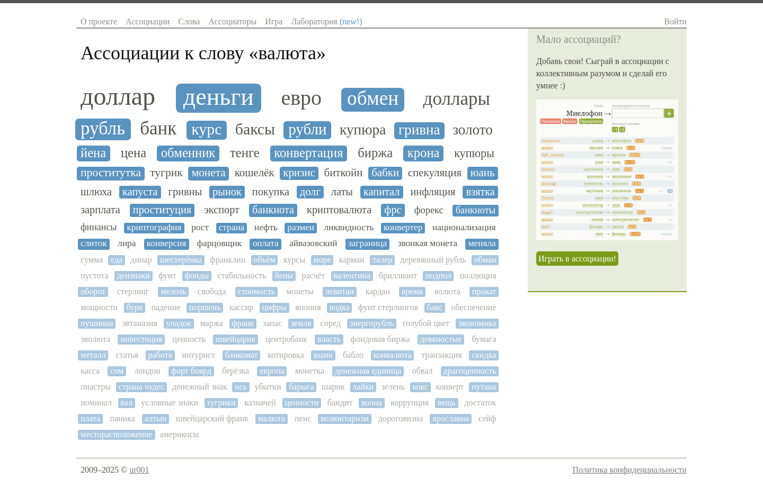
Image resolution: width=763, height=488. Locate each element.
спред (330, 323)
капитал (381, 191)
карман (352, 259)
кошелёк (254, 173)
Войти (675, 21)
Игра (273, 21)
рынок (227, 191)
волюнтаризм (345, 418)
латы (342, 191)
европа (272, 370)
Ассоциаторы (232, 21)
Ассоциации (148, 21)
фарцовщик (219, 243)
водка (340, 307)
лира (127, 243)
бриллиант (398, 275)
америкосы (179, 434)
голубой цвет (426, 323)
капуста (139, 191)
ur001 (139, 469)
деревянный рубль (433, 259)
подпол (438, 275)
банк (158, 129)
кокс (420, 386)
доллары (456, 99)
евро (301, 98)
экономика (477, 323)
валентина (352, 275)
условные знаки (169, 402)
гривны (185, 191)
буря (134, 307)
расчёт (313, 275)
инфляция (433, 191)
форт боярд (191, 370)
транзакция (441, 354)
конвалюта (392, 354)
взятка (480, 191)
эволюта (95, 339)
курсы (294, 259)
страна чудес (142, 386)
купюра (363, 130)
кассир (241, 307)
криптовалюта (339, 209)
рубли (307, 129)
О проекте (99, 21)
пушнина (97, 323)
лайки (363, 386)
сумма (92, 259)
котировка (286, 354)
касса (90, 370)
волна (371, 402)
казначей (260, 402)
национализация (464, 227)
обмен (372, 98)
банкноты (475, 210)
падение (165, 307)
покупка (270, 191)
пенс (303, 418)
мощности (99, 307)
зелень (393, 386)
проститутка (111, 173)
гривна (419, 130)
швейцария (235, 339)
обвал (422, 370)
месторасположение (117, 434)
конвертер (403, 227)
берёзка (235, 370)
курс (206, 129)
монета (209, 173)
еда (116, 259)
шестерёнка (181, 259)
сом (116, 370)
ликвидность (349, 227)
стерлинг (133, 291)
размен (300, 227)
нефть (266, 227)
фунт (167, 275)
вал (126, 402)
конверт (450, 386)
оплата (266, 243)
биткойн (343, 173)
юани (323, 354)
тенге (245, 153)
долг (310, 191)
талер (382, 259)
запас (272, 323)
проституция (162, 209)
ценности (301, 402)
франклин (227, 259)
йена (93, 153)
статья (127, 354)
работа (160, 354)
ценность (189, 339)
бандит (340, 402)
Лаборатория (326, 21)
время (412, 291)
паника (122, 418)
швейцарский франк (212, 418)
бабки (385, 173)
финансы (99, 227)
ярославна (450, 418)
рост (200, 227)
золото (473, 130)
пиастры (96, 386)
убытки (267, 386)
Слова (189, 21)
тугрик (166, 173)
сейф (487, 418)
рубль (103, 129)
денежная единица (368, 370)
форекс (428, 210)
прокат (484, 291)
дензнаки (133, 275)
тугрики (221, 402)
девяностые (441, 339)
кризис (299, 173)
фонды (197, 275)
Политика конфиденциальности (629, 469)
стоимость (255, 291)
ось (241, 386)
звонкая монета (428, 243)
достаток (480, 402)
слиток (94, 243)
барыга (301, 386)
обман (485, 259)
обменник (188, 153)
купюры (474, 153)
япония (308, 307)
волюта (447, 291)
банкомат (241, 354)
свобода (212, 291)
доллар (118, 96)
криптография (154, 227)
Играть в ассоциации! (577, 258)
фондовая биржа (380, 339)
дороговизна (400, 418)
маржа (211, 323)
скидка (484, 354)
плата (91, 418)
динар (141, 259)
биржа (375, 153)
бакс (434, 307)
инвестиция (141, 339)
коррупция (410, 402)
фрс (392, 209)
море (322, 259)
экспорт (221, 209)
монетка (309, 370)
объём (264, 259)
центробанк (286, 339)
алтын (156, 418)
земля (301, 323)
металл (93, 354)
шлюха (96, 191)
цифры (274, 307)
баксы (255, 129)
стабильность (241, 275)
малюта (271, 418)
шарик (333, 386)
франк (243, 323)
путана (484, 386)
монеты (300, 291)
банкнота (273, 209)
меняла (482, 243)
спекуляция (435, 173)
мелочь (173, 291)
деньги (218, 97)
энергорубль (372, 323)
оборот (93, 291)
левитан (339, 291)
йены (283, 275)
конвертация (308, 153)
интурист (198, 354)
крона (423, 153)
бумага (484, 339)
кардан (378, 291)
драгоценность (469, 370)
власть (329, 339)
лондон (147, 370)
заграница (367, 243)
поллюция (478, 275)
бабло (353, 354)
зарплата (100, 209)
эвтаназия (139, 323)
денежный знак (199, 386)
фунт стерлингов (388, 307)
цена (133, 153)
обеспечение (473, 307)
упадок (178, 323)
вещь (447, 402)
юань (483, 173)
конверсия (167, 243)
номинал (96, 402)
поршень (205, 307)
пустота (95, 275)
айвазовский (313, 243)
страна (232, 227)
